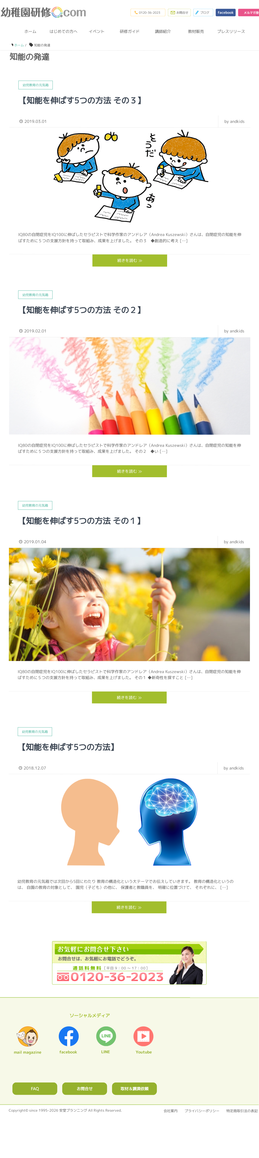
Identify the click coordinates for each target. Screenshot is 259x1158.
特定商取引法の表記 (242, 1110)
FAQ (35, 1088)
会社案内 (171, 1110)
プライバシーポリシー (202, 1110)
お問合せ (85, 1088)
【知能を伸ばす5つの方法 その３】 (81, 100)
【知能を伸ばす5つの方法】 (68, 746)
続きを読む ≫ (129, 260)
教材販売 (196, 31)
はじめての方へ (63, 31)
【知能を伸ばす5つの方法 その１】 (81, 520)
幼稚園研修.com (44, 12)
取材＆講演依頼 (134, 1088)
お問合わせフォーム (179, 12)
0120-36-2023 (147, 12)
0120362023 (129, 963)
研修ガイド (130, 31)
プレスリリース (229, 31)
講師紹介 (163, 31)
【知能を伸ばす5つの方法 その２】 (81, 310)
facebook (226, 12)
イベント (97, 31)
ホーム (30, 31)
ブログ (203, 12)
